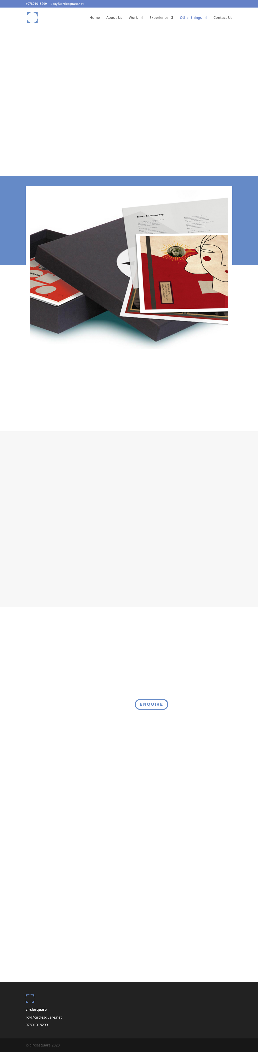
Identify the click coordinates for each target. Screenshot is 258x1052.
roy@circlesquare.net (44, 1017)
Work (133, 18)
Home (94, 18)
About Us (114, 18)
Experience (158, 18)
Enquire (151, 704)
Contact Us (222, 18)
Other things (191, 18)
